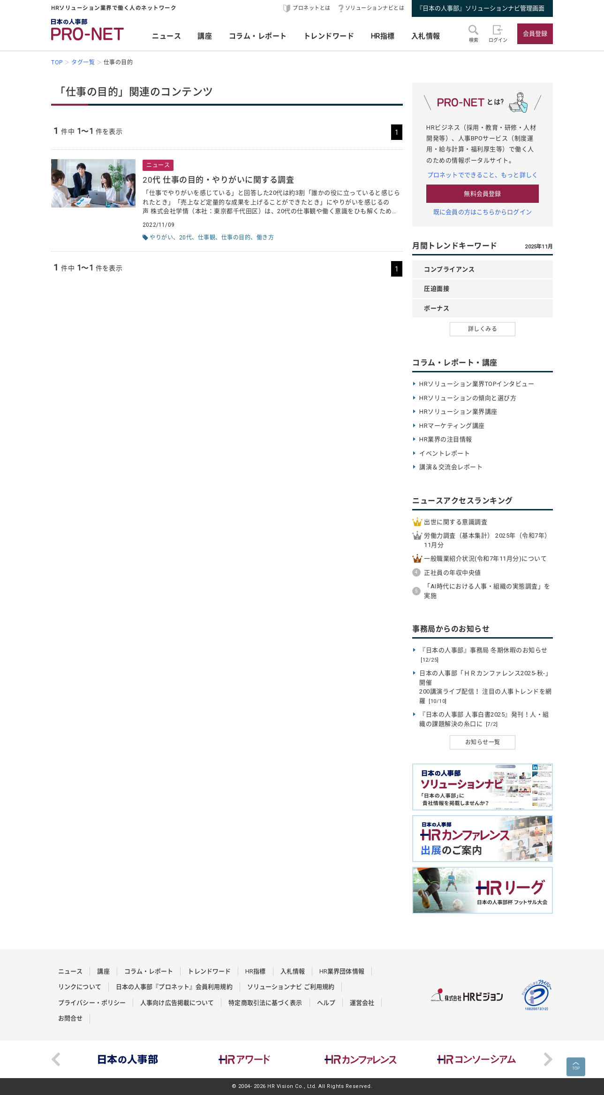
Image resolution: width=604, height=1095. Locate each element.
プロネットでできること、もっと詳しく (482, 174)
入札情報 (425, 36)
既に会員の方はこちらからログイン (482, 212)
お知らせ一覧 (482, 742)
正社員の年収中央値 (452, 572)
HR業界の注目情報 (445, 439)
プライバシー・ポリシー (92, 1002)
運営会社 (362, 1002)
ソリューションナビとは (375, 8)
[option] (128, 1059)
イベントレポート (444, 453)
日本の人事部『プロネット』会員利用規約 (174, 986)
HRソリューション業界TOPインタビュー (476, 383)
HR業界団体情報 (341, 971)
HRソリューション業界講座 (458, 411)
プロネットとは (312, 8)
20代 (185, 237)
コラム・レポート (258, 36)
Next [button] (548, 1059)
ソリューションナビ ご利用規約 (291, 986)
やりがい (161, 237)
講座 (204, 36)
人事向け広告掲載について (177, 1002)
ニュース (166, 36)
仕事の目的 (236, 237)
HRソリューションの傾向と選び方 (467, 397)
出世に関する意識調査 (455, 521)
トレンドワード (329, 36)
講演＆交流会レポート (451, 466)
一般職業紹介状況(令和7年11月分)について (485, 558)
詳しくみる (483, 329)
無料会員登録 (482, 193)
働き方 (265, 237)
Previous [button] (55, 1059)
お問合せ (70, 1018)
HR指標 (383, 36)
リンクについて (79, 986)
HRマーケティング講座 (452, 425)
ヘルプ (326, 1002)
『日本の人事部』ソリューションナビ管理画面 (480, 8)
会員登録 (535, 33)
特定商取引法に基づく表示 (265, 1002)
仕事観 (207, 237)
